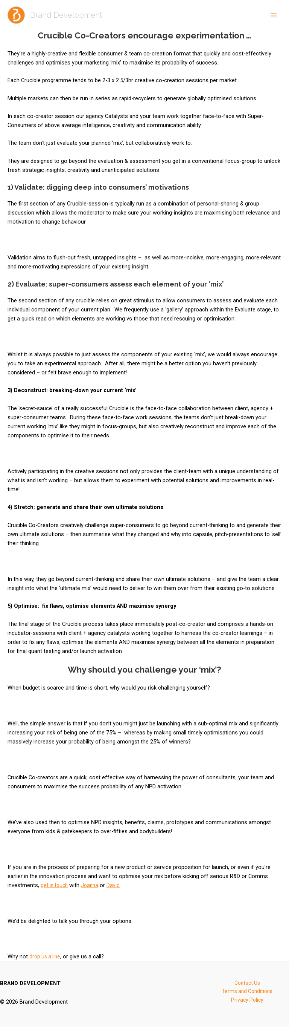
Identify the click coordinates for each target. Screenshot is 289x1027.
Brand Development (71, 14)
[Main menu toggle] (273, 15)
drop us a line (45, 956)
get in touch (55, 885)
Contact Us (247, 983)
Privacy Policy (247, 1001)
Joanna (92, 885)
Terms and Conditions (247, 992)
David (116, 885)
